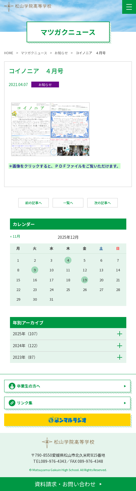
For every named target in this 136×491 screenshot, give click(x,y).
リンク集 (24, 403)
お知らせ (45, 84)
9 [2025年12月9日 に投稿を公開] (35, 269)
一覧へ (68, 202)
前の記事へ (33, 202)
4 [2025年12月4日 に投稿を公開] (68, 260)
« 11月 (15, 236)
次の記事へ (102, 202)
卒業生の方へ (28, 386)
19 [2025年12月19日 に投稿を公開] (85, 279)
